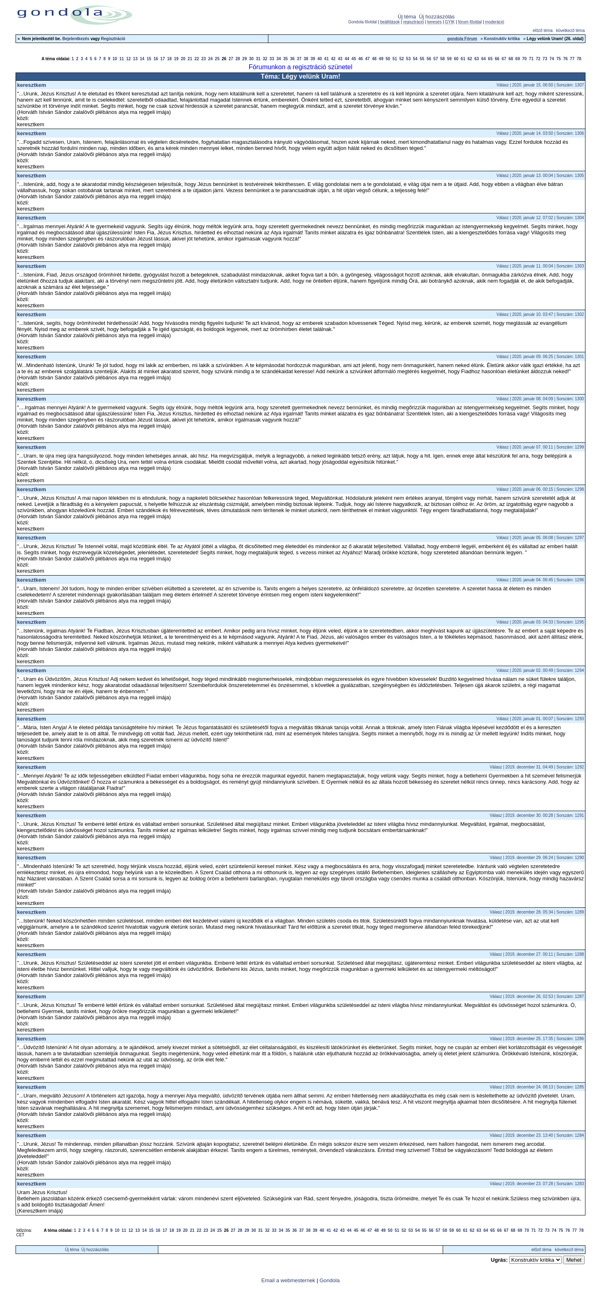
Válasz (503, 85)
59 (449, 59)
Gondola (330, 1280)
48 (374, 59)
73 (544, 59)
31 (258, 59)
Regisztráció (113, 38)
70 (524, 59)
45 (353, 59)
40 (319, 59)
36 (292, 59)
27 (231, 59)
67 (504, 59)
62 (470, 59)
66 (497, 59)
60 (456, 59)
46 (360, 59)
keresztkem (31, 85)
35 (285, 59)
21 (190, 59)
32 (265, 59)
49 (381, 59)
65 (490, 59)
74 (551, 59)
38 (306, 59)
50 (388, 59)
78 (579, 59)
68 (511, 59)
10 (115, 59)
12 (128, 59)
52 (401, 59)
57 (435, 59)
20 (183, 59)
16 (155, 59)
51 (394, 59)
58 (442, 59)
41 (326, 59)
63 (476, 59)
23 (203, 59)
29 (244, 59)
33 (272, 59)
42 (333, 59)
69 (517, 59)
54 (415, 59)
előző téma (543, 30)
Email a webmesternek (288, 1280)
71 (531, 59)
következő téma (570, 30)
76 (565, 59)
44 (346, 59)
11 (121, 59)
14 (142, 59)
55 (422, 59)
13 (135, 59)
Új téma (407, 17)
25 (217, 59)
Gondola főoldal (362, 22)
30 (251, 59)
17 (162, 59)
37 (299, 59)
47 (367, 59)
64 (483, 59)
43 (340, 59)
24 (210, 59)
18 (169, 59)
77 (572, 59)
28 (237, 59)
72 (538, 59)
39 (313, 59)
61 (463, 59)
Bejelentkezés (75, 38)
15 (148, 59)
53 (408, 59)
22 (196, 59)
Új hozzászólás (437, 17)
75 (558, 59)
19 (176, 59)
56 (429, 59)
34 (279, 59)
